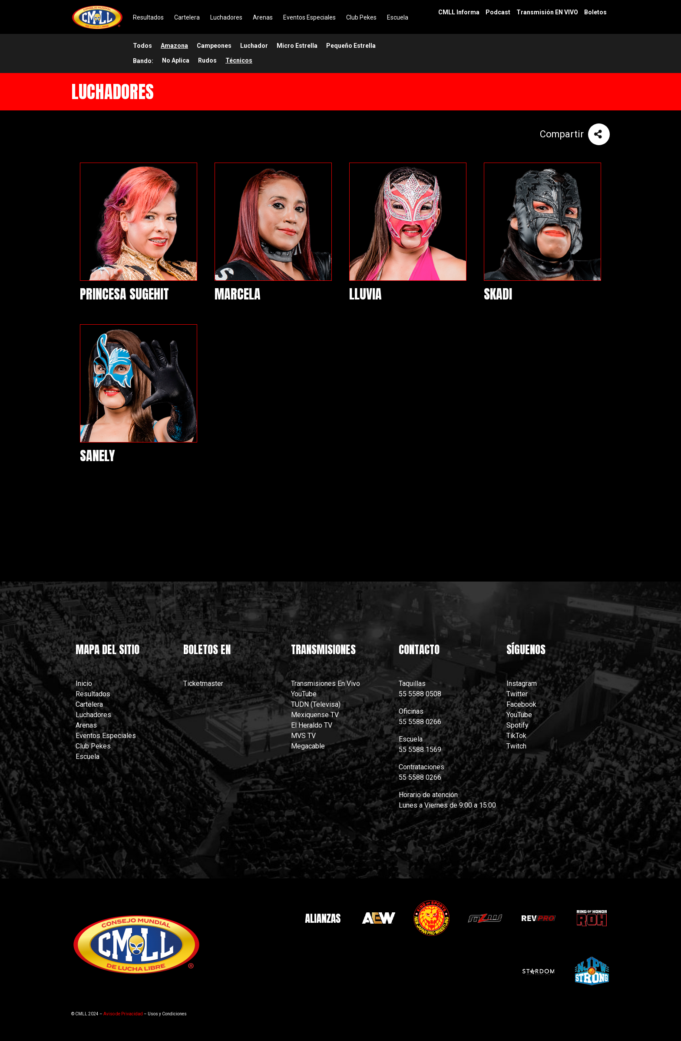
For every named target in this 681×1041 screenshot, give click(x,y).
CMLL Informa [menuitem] (458, 12)
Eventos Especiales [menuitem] (309, 17)
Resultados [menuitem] (148, 17)
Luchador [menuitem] (254, 46)
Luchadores (93, 715)
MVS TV (303, 736)
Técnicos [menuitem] (238, 60)
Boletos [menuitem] (595, 12)
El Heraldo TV (312, 725)
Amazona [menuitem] (174, 46)
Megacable (308, 746)
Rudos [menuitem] (207, 60)
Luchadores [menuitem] (226, 17)
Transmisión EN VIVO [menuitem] (547, 12)
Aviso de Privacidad (123, 1013)
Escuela (87, 756)
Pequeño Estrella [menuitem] (351, 46)
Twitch (516, 746)
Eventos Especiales (106, 736)
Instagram (521, 683)
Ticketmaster (203, 683)
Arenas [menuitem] (263, 17)
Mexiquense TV (315, 715)
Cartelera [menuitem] (187, 17)
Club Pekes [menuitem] (361, 17)
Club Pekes (93, 746)
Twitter (517, 694)
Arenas (86, 725)
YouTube (304, 694)
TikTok (516, 736)
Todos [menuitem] (142, 46)
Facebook (521, 704)
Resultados (93, 694)
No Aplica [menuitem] (175, 60)
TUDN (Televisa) (315, 704)
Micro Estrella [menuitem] (297, 46)
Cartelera (89, 704)
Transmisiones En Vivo (326, 683)
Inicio (84, 683)
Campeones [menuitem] (214, 46)
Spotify (517, 725)
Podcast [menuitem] (498, 12)
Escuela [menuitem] (397, 17)
